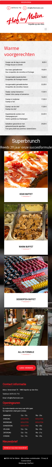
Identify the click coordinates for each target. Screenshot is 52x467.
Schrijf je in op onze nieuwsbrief (15, 448)
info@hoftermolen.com (35, 8)
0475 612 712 (16, 8)
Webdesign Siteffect (26, 463)
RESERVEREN (26, 2)
